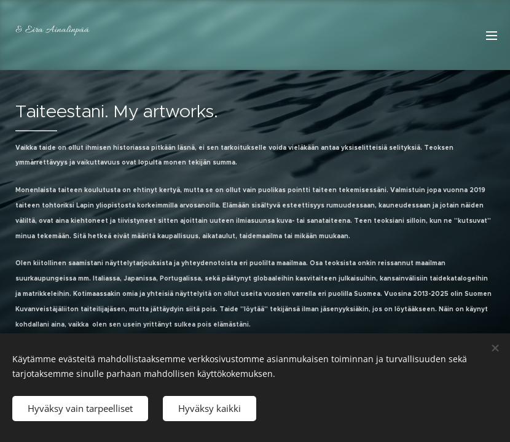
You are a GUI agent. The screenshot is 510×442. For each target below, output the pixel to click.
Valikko (491, 35)
